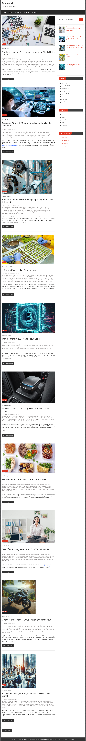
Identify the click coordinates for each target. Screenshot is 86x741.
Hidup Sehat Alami (35, 484)
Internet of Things (31, 208)
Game (10, 12)
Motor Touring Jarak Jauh (25, 628)
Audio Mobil (21, 417)
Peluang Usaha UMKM (24, 702)
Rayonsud (7, 3)
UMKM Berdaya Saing (20, 704)
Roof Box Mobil (45, 419)
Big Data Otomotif (40, 131)
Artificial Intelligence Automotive (10, 131)
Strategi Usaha (13, 279)
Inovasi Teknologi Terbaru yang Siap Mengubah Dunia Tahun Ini (28, 200)
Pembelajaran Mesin (29, 210)
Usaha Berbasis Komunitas (41, 279)
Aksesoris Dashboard (8, 416)
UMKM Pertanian (39, 705)
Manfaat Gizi (31, 487)
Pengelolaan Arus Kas (11, 63)
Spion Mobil (13, 420)
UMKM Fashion (38, 704)
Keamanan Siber (38, 208)
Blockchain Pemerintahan (37, 345)
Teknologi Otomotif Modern (14, 137)
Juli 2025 (63, 96)
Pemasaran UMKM (34, 702)
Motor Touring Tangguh (27, 631)
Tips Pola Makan (8, 490)
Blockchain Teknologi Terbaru (28, 347)
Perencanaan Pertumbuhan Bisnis (40, 64)
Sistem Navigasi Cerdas (32, 135)
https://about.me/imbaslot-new (10, 145)
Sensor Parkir (7, 420)
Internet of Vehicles (12, 134)
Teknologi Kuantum (40, 212)
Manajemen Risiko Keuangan (28, 61)
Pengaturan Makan (11, 489)
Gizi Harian (27, 484)
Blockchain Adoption (17, 344)
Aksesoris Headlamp (18, 416)
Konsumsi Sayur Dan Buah (44, 486)
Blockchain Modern (27, 207)
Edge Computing (43, 207)
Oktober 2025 (65, 88)
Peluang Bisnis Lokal (13, 278)
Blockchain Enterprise (37, 344)
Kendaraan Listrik (30, 134)
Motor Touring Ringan (6, 631)
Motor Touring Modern (46, 628)
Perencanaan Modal (20, 64)
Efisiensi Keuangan (24, 59)
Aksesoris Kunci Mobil (38, 416)
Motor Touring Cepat (29, 625)
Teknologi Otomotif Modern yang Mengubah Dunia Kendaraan (26, 124)
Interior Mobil (12, 419)
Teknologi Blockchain (24, 350)
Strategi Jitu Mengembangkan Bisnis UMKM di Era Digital (26, 694)
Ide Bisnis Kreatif (49, 275)
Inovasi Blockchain (21, 348)
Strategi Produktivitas (6, 559)
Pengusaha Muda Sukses (34, 278)
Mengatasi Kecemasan (49, 556)
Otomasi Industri (20, 210)
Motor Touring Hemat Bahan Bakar (34, 626)
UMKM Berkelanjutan (30, 704)
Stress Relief (14, 559)
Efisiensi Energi (27, 132)
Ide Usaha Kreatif (5, 276)
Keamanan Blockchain (40, 348)
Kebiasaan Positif (5, 556)
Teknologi (34, 12)
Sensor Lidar (17, 135)
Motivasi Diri (11, 557)
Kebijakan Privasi (65, 140)
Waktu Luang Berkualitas (47, 559)
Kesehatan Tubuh (25, 486)
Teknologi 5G (33, 212)
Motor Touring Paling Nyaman (16, 629)
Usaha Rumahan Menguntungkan (35, 281)
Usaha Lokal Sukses (8, 281)
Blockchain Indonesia (15, 345)
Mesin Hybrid (37, 134)
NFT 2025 (9, 350)
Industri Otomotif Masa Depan (38, 132)
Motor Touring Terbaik (37, 631)
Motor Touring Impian (6, 628)
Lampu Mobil (32, 419)
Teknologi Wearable (9, 213)
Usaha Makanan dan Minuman (21, 281)
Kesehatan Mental (14, 556)
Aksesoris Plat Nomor (6, 417)
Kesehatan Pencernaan (15, 486)
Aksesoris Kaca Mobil (28, 416)
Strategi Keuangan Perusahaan (39, 66)
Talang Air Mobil (26, 420)
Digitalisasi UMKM (33, 701)
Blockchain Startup (6, 347)
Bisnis (4, 12)
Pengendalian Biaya (20, 63)
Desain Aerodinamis (19, 132)
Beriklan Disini (65, 143)
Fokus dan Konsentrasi (33, 554)
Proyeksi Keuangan (12, 66)
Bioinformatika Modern (17, 207)
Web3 (40, 350)
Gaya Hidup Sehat (21, 484)
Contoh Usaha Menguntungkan (38, 275)
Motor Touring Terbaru (48, 631)
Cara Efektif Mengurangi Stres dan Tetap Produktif (26, 549)
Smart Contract (15, 350)
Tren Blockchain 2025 (34, 350)
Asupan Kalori (6, 484)
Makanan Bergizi (5, 487)
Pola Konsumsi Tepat (35, 489)
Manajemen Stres (32, 556)
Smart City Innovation (24, 212)
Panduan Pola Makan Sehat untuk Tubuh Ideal (24, 479)
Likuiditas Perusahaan (7, 61)
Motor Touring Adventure (8, 625)
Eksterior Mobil (5, 419)
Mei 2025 (63, 102)
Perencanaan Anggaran (30, 63)
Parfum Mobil (38, 419)
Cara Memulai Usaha (26, 275)
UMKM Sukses (47, 705)
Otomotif (26, 12)
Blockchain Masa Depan (26, 345)
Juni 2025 (64, 99)
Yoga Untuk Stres (5, 560)
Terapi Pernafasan (29, 559)
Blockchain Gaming (6, 345)
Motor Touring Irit (15, 628)
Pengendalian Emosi (27, 557)
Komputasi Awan (5, 210)
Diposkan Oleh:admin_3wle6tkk (10, 58)
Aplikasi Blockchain (7, 344)
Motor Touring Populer (38, 629)
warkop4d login (46, 565)
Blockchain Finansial (47, 344)
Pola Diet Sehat (18, 489)
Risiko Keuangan (20, 66)
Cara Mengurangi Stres (16, 554)
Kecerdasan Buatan (47, 208)
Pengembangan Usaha (23, 278)
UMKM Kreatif (18, 705)
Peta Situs (64, 137)
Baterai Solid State (31, 131)
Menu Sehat (45, 487)
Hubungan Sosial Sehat (44, 554)
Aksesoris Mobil (47, 416)
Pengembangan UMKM (44, 702)
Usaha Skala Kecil (48, 281)
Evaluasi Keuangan (33, 59)
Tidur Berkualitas (37, 559)
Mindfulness (4, 557)
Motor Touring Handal (22, 626)
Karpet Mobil (25, 419)
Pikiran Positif (36, 557)
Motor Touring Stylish (16, 631)
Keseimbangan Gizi (33, 486)
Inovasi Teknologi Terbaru (20, 208)
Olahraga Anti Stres (18, 557)
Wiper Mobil (33, 420)
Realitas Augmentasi (39, 210)
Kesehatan (18, 12)
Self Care (49, 557)
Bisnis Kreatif (18, 701)
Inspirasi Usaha (13, 276)
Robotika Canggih (15, 212)
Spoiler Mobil (19, 420)
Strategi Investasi (28, 66)
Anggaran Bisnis (16, 59)
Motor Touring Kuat (36, 628)
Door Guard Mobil (50, 417)
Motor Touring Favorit (12, 626)
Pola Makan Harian (44, 489)
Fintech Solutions (11, 208)
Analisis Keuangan (7, 59)
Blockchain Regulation (48, 345)
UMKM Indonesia (11, 705)
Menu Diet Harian (38, 487)
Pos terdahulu (7, 730)
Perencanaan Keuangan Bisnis (8, 64)
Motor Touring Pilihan (28, 629)
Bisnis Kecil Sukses (7, 275)
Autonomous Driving (22, 131)
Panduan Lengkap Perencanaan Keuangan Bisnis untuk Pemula (28, 53)
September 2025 (65, 91)
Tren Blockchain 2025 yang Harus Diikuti (21, 339)
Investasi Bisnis (41, 59)
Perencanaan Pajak (29, 64)
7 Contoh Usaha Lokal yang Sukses (19, 270)
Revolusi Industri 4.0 (6, 212)
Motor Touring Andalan (20, 625)
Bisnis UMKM (25, 701)
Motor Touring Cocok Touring (41, 625)
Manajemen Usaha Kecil (44, 276)
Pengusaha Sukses (45, 278)
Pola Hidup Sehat (26, 489)
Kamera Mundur (18, 419)
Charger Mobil (35, 417)
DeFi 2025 (14, 348)
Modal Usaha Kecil (15, 702)
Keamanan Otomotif (21, 134)
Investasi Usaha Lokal (22, 276)
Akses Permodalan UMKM (9, 701)
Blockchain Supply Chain (16, 347)
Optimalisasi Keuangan (41, 61)
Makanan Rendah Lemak (15, 487)
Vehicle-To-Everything (38, 137)
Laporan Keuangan (50, 59)
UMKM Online (32, 705)
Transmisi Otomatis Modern (26, 137)
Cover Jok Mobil (41, 417)
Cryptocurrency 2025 (6, 348)
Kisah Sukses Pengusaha (33, 276)
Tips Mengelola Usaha (30, 279)
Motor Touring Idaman (48, 626)
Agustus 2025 (65, 94)
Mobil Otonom (44, 134)
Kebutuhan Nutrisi (6, 486)
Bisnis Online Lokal (17, 275)
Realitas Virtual (47, 210)
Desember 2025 (65, 83)
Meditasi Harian (40, 556)
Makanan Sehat (24, 487)
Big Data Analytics (7, 207)
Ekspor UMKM (41, 701)
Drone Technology (35, 207)
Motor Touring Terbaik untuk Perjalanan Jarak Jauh (26, 620)
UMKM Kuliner (25, 705)
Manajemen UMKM (6, 702)
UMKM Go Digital (47, 704)
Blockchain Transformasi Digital (42, 347)
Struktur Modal (50, 66)
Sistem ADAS (23, 135)
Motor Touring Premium (49, 629)
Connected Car (11, 132)
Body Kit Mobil (28, 417)
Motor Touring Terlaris (6, 632)
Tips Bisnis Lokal (20, 279)
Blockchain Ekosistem (27, 344)
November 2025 (65, 86)
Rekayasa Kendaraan (9, 135)
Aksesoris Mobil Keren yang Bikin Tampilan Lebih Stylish (25, 409)
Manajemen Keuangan (17, 61)
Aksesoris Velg (15, 417)
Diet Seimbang (13, 484)
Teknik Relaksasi (21, 559)
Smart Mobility (41, 135)
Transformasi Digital (18, 213)
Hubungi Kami (65, 145)
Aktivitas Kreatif (6, 554)
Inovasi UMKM (48, 701)
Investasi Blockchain (30, 348)
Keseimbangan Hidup (23, 556)
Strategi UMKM (11, 704)
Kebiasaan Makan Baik (45, 484)
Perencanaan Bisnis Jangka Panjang (44, 63)
